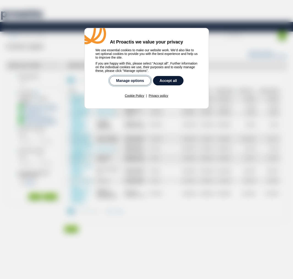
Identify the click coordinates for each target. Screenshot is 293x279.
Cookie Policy (134, 96)
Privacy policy (158, 96)
